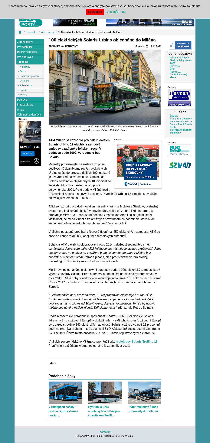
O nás (20, 109)
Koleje (23, 90)
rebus (140, 46)
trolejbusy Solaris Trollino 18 (137, 341)
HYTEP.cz (175, 66)
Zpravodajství (25, 42)
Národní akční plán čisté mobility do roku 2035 (181, 60)
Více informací (116, 12)
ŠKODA (174, 115)
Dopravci (22, 99)
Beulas (173, 127)
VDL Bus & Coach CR (181, 118)
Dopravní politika (27, 52)
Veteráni (24, 80)
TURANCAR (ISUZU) (181, 130)
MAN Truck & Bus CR (181, 121)
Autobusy (25, 66)
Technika (31, 32)
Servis (23, 71)
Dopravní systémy (29, 76)
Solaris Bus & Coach (181, 124)
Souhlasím (95, 12)
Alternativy (47, 32)
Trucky (23, 94)
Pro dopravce (25, 57)
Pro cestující (24, 47)
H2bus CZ (175, 71)
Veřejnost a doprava (29, 114)
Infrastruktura (25, 104)
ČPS (172, 68)
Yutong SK (175, 132)
